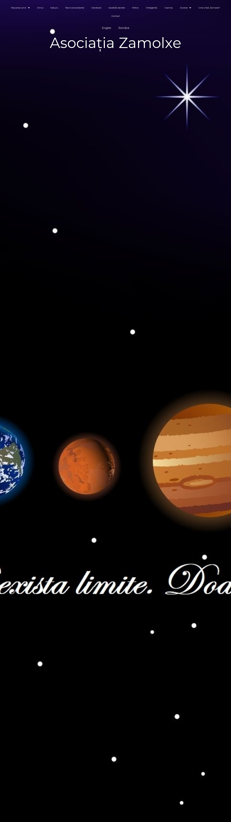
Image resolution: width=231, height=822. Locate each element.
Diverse (185, 8)
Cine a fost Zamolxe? (209, 7)
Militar (135, 7)
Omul (40, 7)
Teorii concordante (74, 7)
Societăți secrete (116, 7)
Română (123, 28)
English (106, 28)
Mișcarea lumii (20, 8)
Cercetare (96, 7)
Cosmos (168, 7)
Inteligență (151, 7)
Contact (115, 16)
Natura (54, 7)
